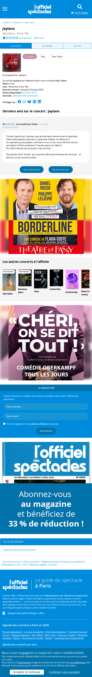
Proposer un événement (73, 561)
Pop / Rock (61, 80)
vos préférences (77, 662)
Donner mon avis (60, 169)
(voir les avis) (25, 37)
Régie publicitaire (50, 561)
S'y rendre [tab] (47, 45)
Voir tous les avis (31, 169)
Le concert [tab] (16, 45)
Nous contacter (32, 561)
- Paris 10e (16, 33)
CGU (25, 564)
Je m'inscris (46, 431)
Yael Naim (8, 293)
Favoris (39, 37)
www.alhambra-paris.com (25, 95)
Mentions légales (38, 564)
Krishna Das (71, 292)
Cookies (53, 564)
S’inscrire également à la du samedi (32, 423)
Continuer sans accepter (64, 672)
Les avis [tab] (77, 45)
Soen (36, 291)
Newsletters (8, 564)
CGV (18, 564)
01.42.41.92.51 (30, 92)
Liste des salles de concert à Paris (19, 549)
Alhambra (13, 86)
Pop (12, 83)
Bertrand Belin (22, 291)
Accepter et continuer (27, 672)
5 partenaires (24, 662)
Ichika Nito (55, 289)
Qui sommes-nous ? (12, 561)
